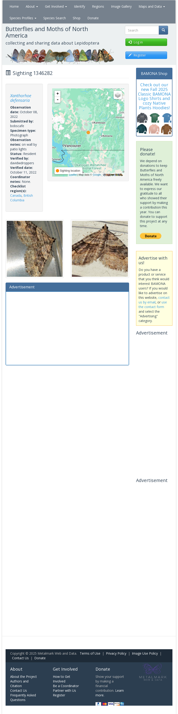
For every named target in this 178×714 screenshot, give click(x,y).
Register (59, 695)
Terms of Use (90, 653)
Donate (93, 18)
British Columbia (21, 197)
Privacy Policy (116, 653)
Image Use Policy (145, 653)
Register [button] (137, 55)
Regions (98, 6)
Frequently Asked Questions (23, 697)
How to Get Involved (61, 678)
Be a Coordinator (66, 686)
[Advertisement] (67, 327)
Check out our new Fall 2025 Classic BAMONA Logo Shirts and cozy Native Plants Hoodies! (154, 96)
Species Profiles (23, 18)
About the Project (23, 676)
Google (97, 174)
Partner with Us (64, 690)
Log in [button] (135, 42)
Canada (16, 195)
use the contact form (153, 304)
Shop (76, 18)
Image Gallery (121, 6)
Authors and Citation (19, 683)
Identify (79, 6)
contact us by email (154, 299)
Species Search (54, 18)
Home (14, 6)
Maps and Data (152, 6)
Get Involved (56, 6)
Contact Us (20, 658)
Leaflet (73, 174)
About (32, 6)
